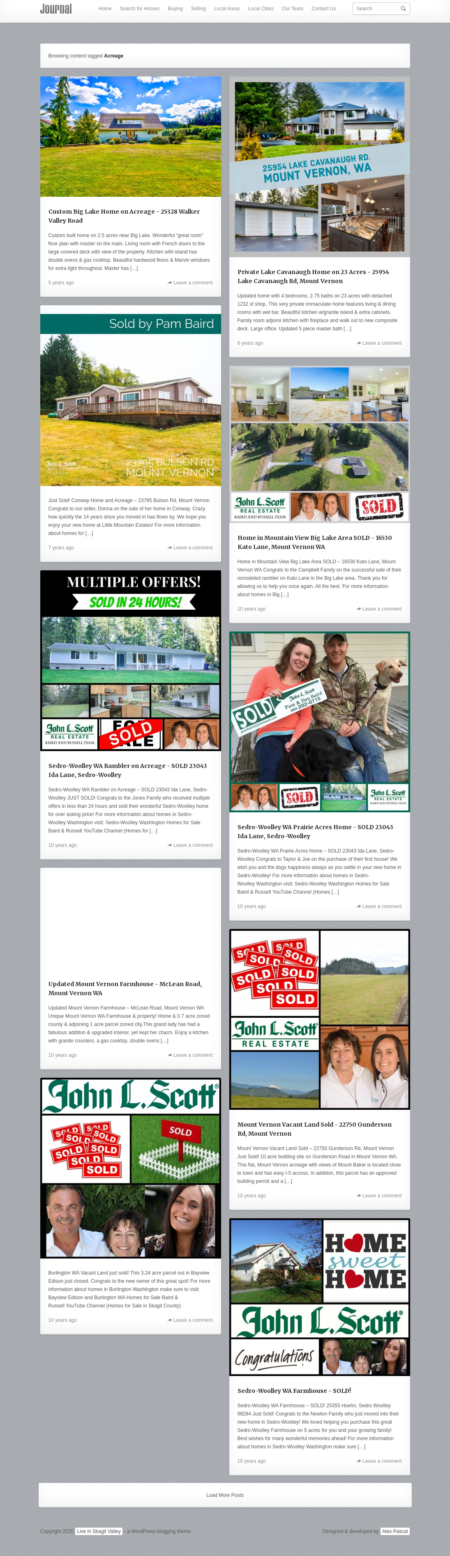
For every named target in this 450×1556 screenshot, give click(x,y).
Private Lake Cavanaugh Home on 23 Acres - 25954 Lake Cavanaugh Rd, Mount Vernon (313, 276)
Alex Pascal (395, 1531)
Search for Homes (139, 9)
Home (104, 9)
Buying (175, 9)
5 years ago (61, 283)
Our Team (292, 9)
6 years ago (250, 343)
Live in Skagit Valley (99, 1531)
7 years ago (61, 548)
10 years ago (252, 609)
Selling (198, 9)
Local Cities (261, 9)
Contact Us (324, 9)
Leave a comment (192, 283)
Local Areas (227, 9)
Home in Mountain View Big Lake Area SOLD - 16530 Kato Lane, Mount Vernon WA (315, 542)
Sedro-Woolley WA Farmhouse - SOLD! (294, 1391)
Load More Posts (225, 1495)
